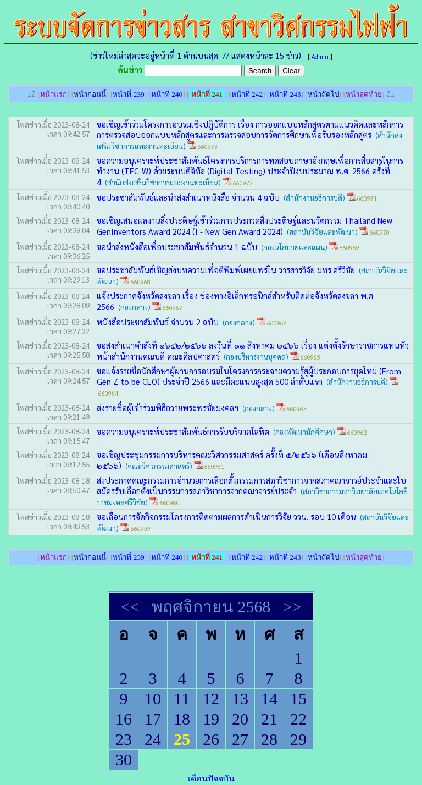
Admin (320, 56)
